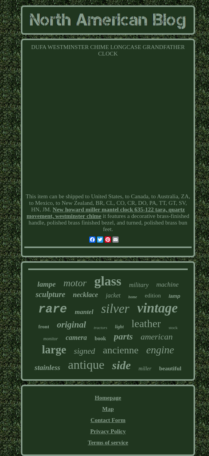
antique (86, 365)
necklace (85, 295)
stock (172, 327)
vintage (157, 308)
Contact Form (107, 420)
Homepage (108, 398)
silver (115, 309)
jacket (113, 295)
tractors (100, 327)
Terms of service (108, 442)
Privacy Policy (108, 431)
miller (145, 369)
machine (167, 284)
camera (76, 337)
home (132, 297)
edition (153, 295)
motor (75, 283)
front (43, 326)
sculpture (50, 294)
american (157, 336)
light (119, 326)
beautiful (170, 368)
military (139, 285)
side (121, 365)
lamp (174, 296)
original (71, 324)
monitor (50, 338)
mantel (84, 312)
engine (160, 350)
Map (108, 409)
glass (107, 281)
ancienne (120, 350)
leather (146, 323)
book (100, 338)
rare (52, 309)
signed (84, 351)
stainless (47, 367)
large (54, 349)
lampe (46, 284)
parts (123, 336)
